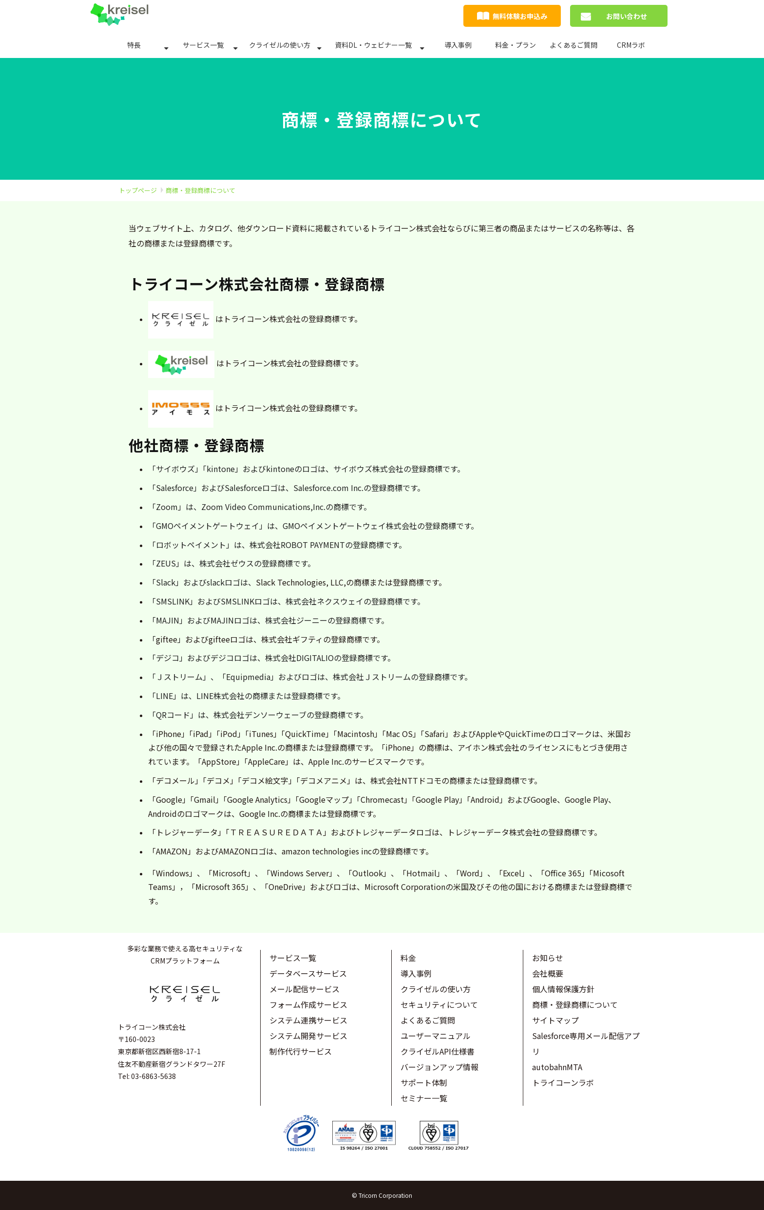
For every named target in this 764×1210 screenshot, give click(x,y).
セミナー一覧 (424, 1098)
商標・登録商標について (575, 1004)
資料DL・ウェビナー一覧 (373, 45)
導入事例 (458, 45)
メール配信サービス (304, 989)
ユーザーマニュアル (436, 1035)
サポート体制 (424, 1082)
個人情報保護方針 (563, 989)
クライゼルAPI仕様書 (438, 1051)
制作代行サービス (300, 1051)
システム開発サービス (308, 1035)
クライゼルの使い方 (279, 45)
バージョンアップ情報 (439, 1067)
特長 (134, 45)
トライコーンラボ (563, 1082)
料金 (408, 958)
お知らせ (547, 958)
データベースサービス (308, 973)
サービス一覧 (203, 45)
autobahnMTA (557, 1067)
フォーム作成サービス (308, 1004)
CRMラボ (631, 45)
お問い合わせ (626, 16)
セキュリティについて (439, 1004)
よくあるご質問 (573, 45)
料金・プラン (515, 45)
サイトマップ (555, 1020)
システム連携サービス (308, 1020)
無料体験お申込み (520, 16)
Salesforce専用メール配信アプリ (586, 1043)
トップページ (138, 190)
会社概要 (547, 973)
